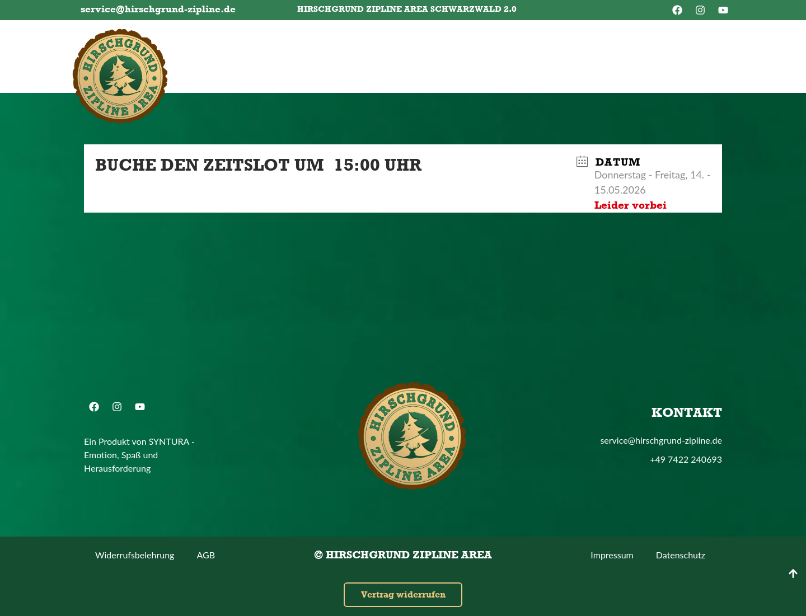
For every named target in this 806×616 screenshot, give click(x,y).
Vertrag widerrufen (403, 594)
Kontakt (507, 56)
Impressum (612, 554)
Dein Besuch (387, 56)
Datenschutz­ (680, 554)
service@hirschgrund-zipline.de (158, 9)
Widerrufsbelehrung (134, 554)
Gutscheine (299, 56)
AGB (205, 554)
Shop (566, 56)
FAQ (452, 56)
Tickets (224, 56)
